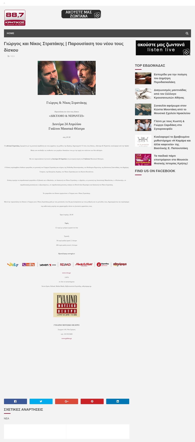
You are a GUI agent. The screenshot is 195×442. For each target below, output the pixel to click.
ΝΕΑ (13, 56)
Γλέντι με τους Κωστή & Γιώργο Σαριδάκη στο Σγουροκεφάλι (169, 125)
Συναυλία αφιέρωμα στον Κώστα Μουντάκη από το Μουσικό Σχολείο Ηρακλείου (172, 109)
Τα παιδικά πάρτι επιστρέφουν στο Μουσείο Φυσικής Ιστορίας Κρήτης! (171, 159)
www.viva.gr (66, 273)
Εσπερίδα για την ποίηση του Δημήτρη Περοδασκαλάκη (170, 78)
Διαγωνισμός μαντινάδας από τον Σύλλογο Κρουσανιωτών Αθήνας (170, 93)
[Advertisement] (67, 371)
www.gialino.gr (67, 338)
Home (10, 33)
